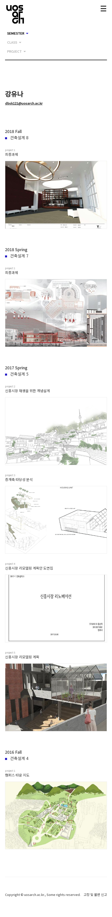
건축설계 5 (16, 374)
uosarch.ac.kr (34, 894)
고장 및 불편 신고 (95, 894)
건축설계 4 (16, 758)
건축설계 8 (16, 137)
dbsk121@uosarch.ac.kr (24, 103)
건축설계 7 (16, 256)
